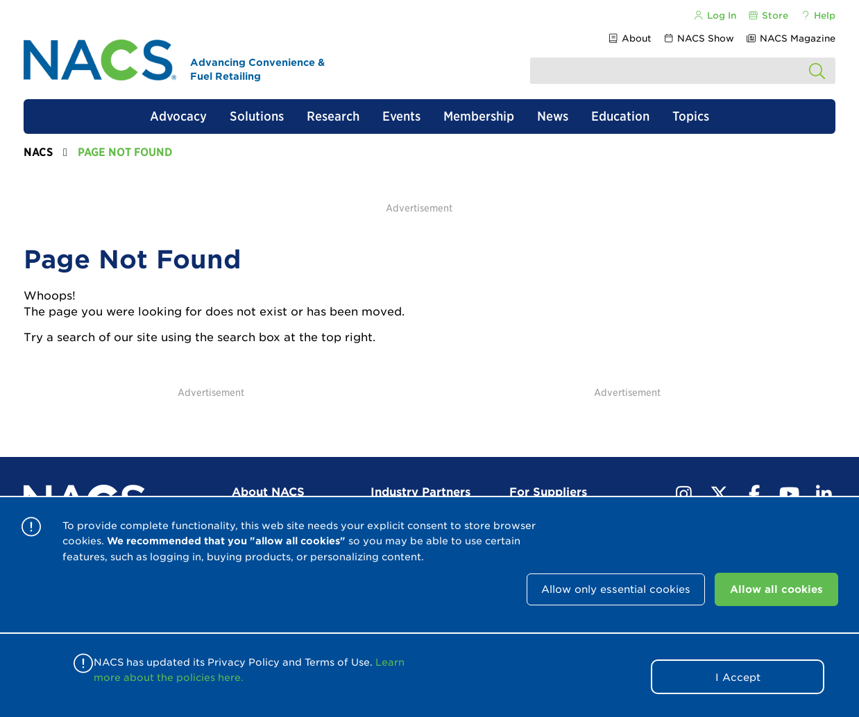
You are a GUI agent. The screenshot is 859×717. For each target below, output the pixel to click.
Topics (690, 116)
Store (768, 15)
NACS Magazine (790, 38)
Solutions (257, 116)
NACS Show (698, 38)
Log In (713, 15)
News (552, 116)
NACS (38, 152)
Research (333, 116)
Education (620, 116)
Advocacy (178, 116)
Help (817, 15)
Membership (478, 116)
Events (401, 116)
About (629, 38)
